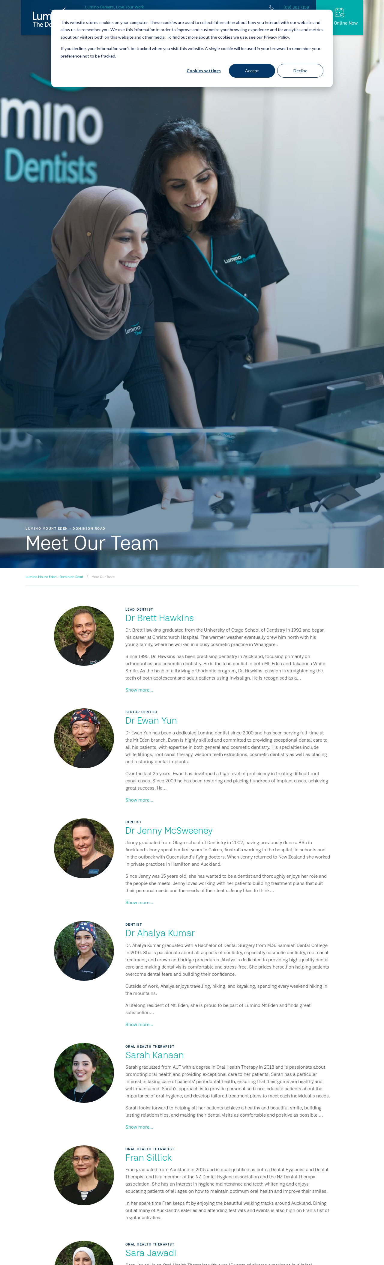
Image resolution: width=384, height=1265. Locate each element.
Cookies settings (204, 70)
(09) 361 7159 (296, 7)
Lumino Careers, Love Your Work (114, 7)
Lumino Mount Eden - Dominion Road (54, 577)
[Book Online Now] (339, 17)
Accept (252, 70)
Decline (300, 70)
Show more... (139, 690)
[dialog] (192, 48)
